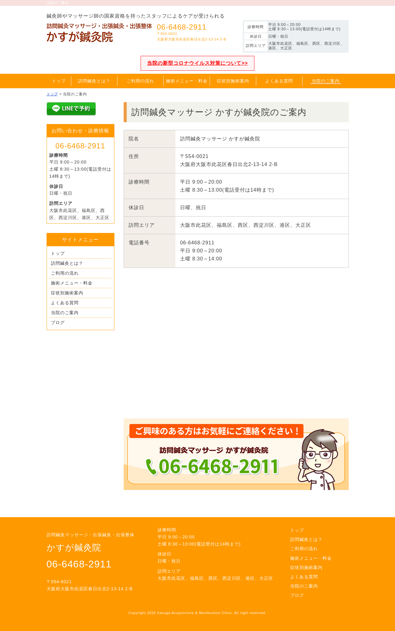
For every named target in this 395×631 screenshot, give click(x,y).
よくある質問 (65, 302)
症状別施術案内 (67, 292)
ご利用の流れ (65, 273)
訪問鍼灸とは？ (67, 263)
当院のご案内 (65, 312)
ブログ (58, 322)
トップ (58, 253)
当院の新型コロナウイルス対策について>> (197, 63)
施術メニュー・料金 (72, 282)
